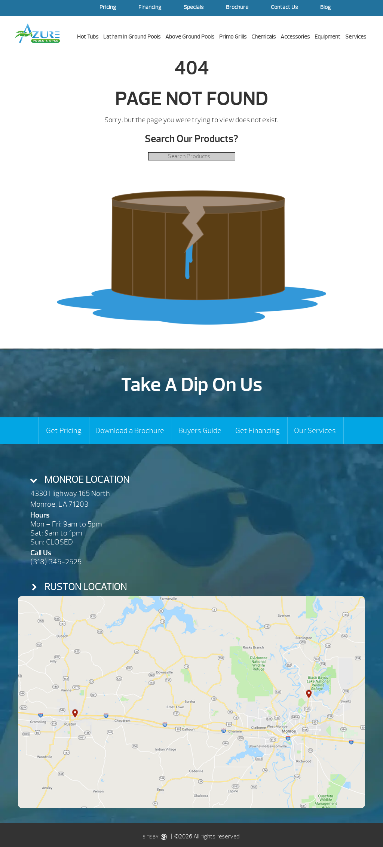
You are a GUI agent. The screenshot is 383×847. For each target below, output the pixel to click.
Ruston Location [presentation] (85, 587)
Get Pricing (64, 430)
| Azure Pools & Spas (37, 33)
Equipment (327, 36)
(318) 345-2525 (56, 562)
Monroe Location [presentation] (87, 479)
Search (360, 8)
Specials (193, 7)
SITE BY (156, 837)
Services (355, 36)
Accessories (295, 36)
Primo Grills (232, 36)
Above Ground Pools (189, 36)
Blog (325, 7)
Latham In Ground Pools (131, 36)
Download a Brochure (129, 430)
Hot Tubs (87, 36)
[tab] (192, 479)
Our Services (315, 430)
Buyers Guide (199, 430)
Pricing (107, 7)
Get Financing (257, 430)
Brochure (237, 7)
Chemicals (263, 36)
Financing (149, 7)
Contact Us (284, 7)
